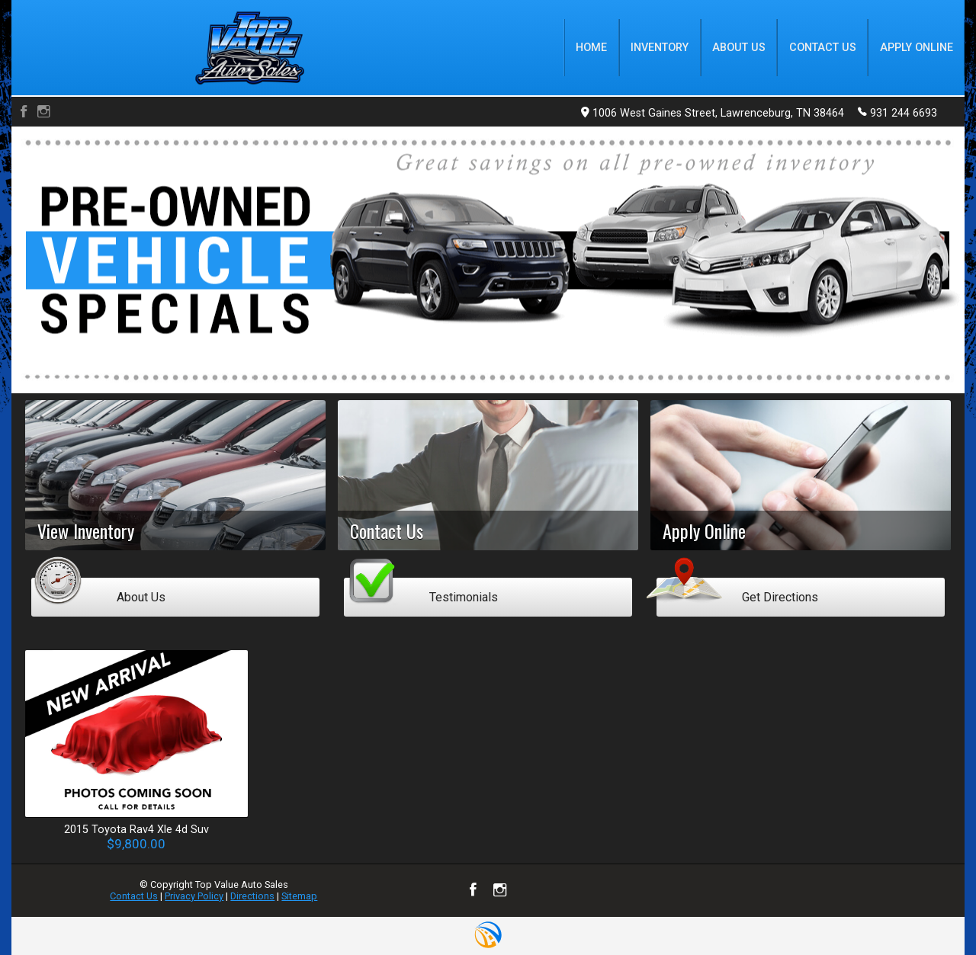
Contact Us (134, 896)
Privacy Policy (194, 896)
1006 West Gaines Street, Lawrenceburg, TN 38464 (712, 113)
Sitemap (299, 896)
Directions (252, 896)
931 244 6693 (897, 112)
